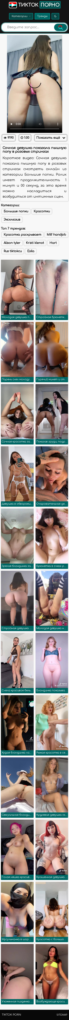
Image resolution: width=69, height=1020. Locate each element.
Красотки (42, 211)
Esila (30, 251)
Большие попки (16, 211)
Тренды (42, 16)
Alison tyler (12, 243)
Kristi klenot (35, 243)
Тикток (34, 4)
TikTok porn (11, 1014)
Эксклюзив (12, 219)
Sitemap (61, 1015)
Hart (53, 243)
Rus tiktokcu (13, 251)
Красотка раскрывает (22, 234)
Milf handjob (56, 234)
